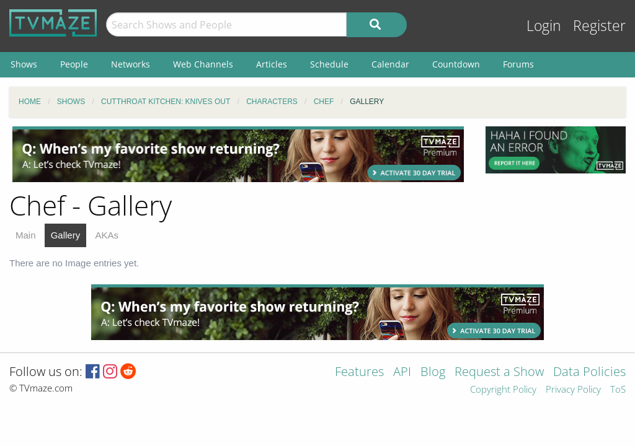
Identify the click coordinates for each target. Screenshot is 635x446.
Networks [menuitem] (130, 64)
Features (359, 372)
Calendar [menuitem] (390, 64)
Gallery (66, 235)
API (402, 372)
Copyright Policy (503, 390)
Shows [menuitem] (24, 64)
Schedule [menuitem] (329, 64)
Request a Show (499, 372)
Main (26, 235)
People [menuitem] (74, 64)
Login (543, 25)
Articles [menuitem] (271, 64)
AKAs (106, 235)
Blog (432, 372)
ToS (618, 390)
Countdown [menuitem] (456, 64)
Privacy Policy (573, 390)
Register (599, 25)
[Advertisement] (238, 154)
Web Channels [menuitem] (203, 64)
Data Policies (589, 372)
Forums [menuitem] (518, 64)
